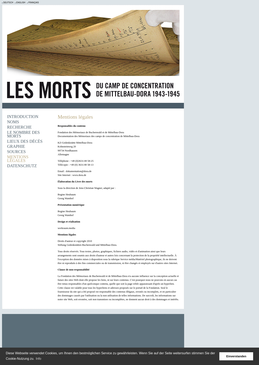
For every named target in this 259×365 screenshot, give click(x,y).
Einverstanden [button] (236, 356)
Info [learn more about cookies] (38, 358)
